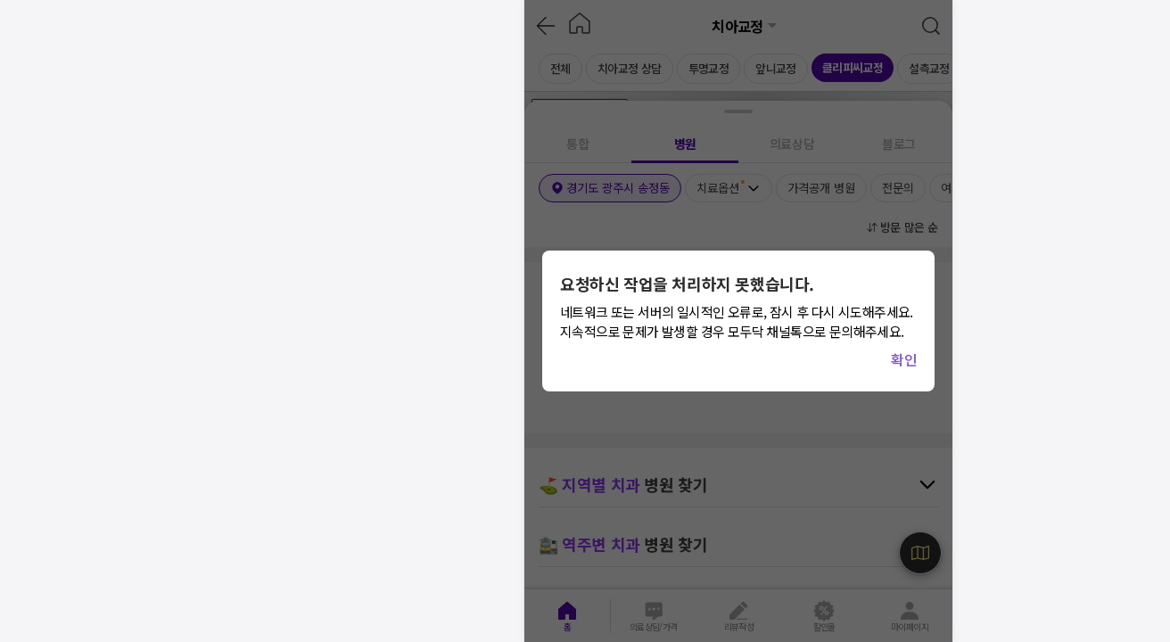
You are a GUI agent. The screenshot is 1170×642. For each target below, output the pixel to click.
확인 (904, 359)
